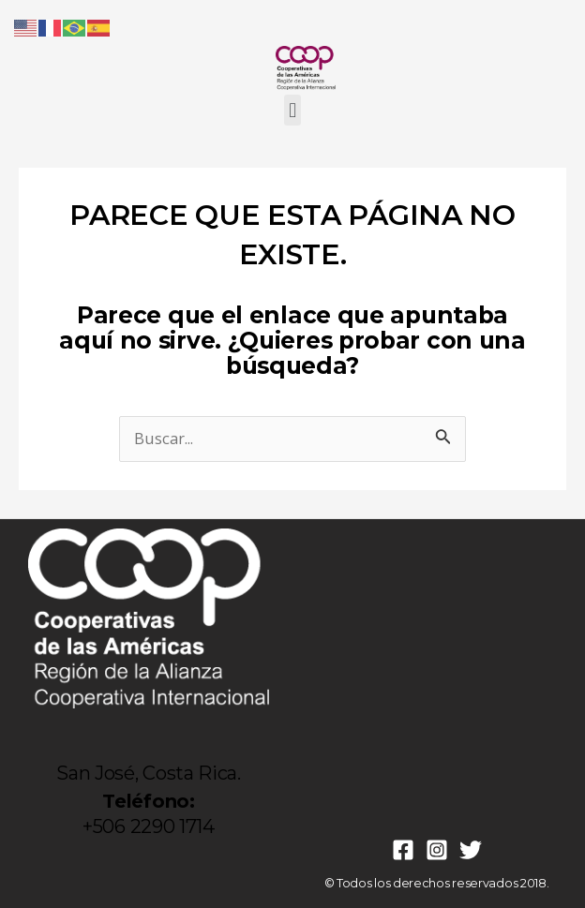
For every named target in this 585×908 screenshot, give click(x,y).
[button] (293, 110)
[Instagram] (437, 850)
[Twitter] (470, 850)
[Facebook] (403, 850)
